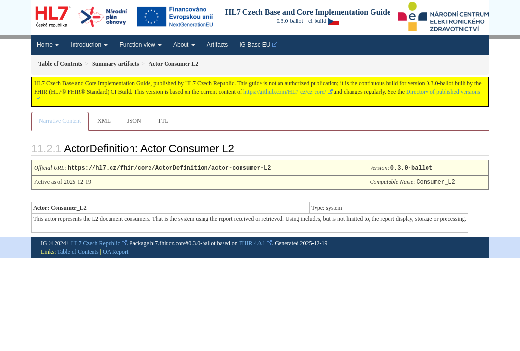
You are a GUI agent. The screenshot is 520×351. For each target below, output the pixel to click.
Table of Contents (77, 250)
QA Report (115, 250)
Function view (140, 44)
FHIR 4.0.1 (252, 242)
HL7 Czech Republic (95, 242)
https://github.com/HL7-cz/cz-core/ (284, 91)
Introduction (89, 44)
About (184, 44)
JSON (134, 120)
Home (48, 44)
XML (104, 120)
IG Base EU (255, 44)
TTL (163, 120)
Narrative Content (60, 120)
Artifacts (217, 44)
